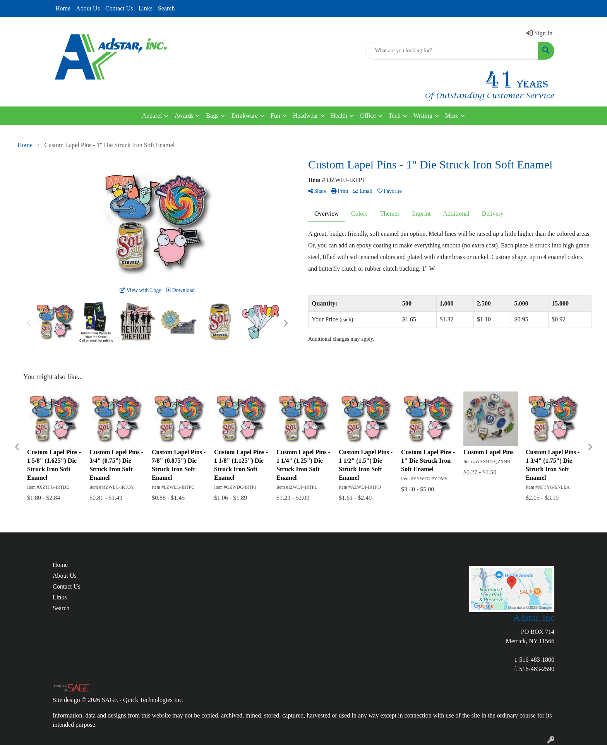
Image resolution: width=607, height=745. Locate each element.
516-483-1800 (536, 659)
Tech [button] (395, 115)
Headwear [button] (305, 115)
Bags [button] (212, 115)
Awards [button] (184, 115)
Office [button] (368, 115)
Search (166, 8)
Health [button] (339, 115)
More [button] (452, 115)
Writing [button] (422, 115)
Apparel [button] (152, 115)
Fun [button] (275, 115)
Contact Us (119, 8)
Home (62, 8)
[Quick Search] (451, 51)
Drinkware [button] (244, 115)
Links (145, 8)
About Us (88, 8)
